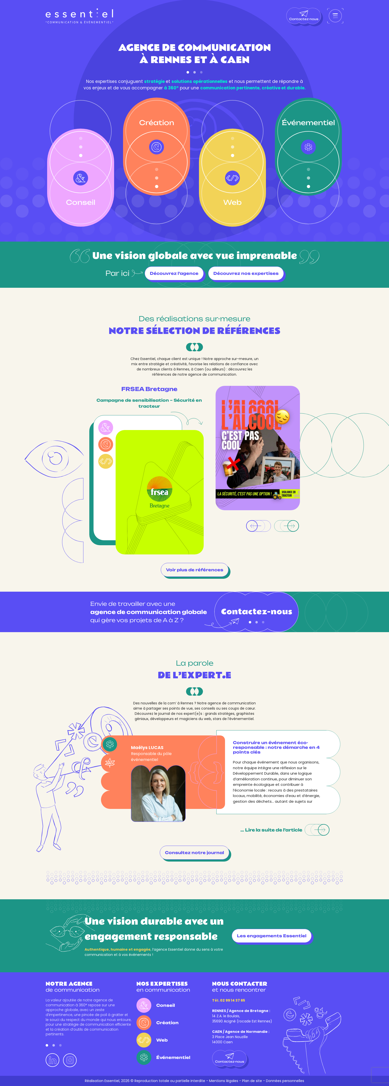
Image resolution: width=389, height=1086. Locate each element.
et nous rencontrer (239, 987)
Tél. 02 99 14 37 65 (228, 1000)
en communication (163, 987)
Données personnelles (285, 1080)
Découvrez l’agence (174, 273)
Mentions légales (223, 1080)
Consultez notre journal (194, 852)
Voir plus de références (194, 569)
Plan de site (252, 1080)
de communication (72, 987)
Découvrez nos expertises (246, 273)
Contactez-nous (303, 15)
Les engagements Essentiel (271, 935)
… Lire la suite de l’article (284, 830)
